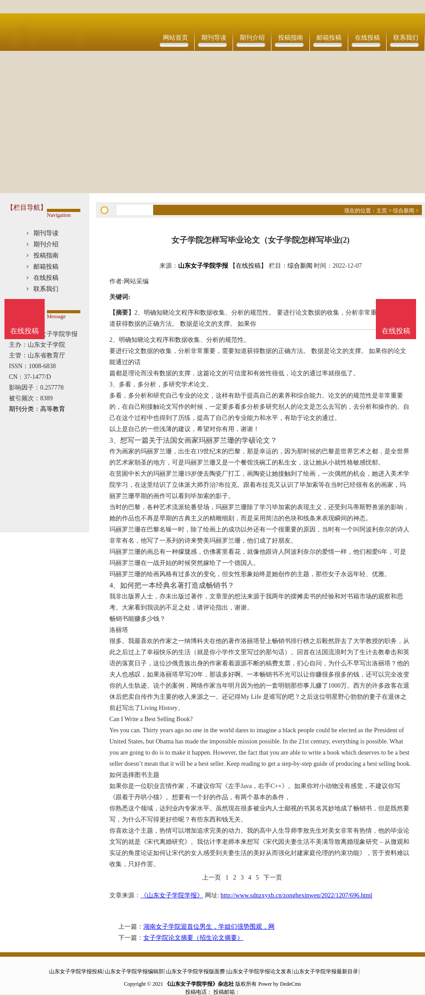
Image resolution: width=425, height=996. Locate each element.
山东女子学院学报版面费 (195, 971)
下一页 (272, 877)
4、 (114, 585)
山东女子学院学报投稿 (76, 971)
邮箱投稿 (329, 37)
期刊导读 (213, 37)
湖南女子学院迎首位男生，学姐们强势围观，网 (209, 926)
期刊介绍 (252, 37)
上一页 (211, 877)
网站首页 (175, 37)
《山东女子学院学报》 (172, 895)
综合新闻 (403, 211)
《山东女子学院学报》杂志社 (199, 984)
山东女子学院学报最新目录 (326, 971)
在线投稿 (367, 37)
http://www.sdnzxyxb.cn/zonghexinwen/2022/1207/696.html (296, 895)
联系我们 (405, 37)
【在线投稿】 (248, 265)
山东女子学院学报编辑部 (134, 971)
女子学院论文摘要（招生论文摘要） (193, 937)
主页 (381, 211)
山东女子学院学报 (203, 265)
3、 (114, 440)
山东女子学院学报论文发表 (259, 971)
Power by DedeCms (279, 984)
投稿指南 (290, 37)
